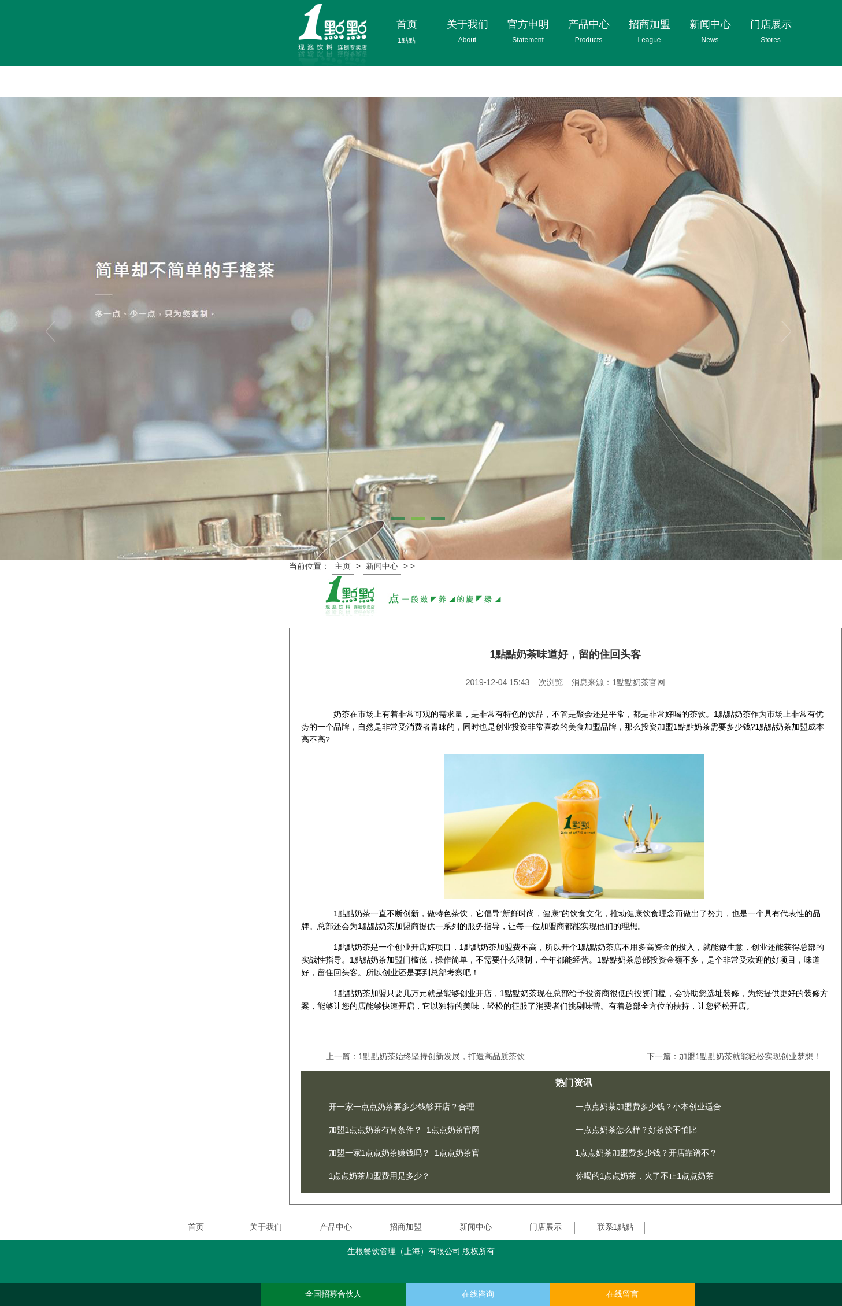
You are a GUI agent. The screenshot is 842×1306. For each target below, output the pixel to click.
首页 (196, 1226)
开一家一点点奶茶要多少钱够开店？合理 (401, 1106)
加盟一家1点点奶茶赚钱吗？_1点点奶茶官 (404, 1152)
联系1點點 (615, 1226)
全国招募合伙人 (333, 1294)
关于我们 (266, 1226)
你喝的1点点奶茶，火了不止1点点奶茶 (645, 1176)
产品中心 (336, 1226)
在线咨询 (478, 1294)
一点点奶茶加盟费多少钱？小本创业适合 (648, 1106)
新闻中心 (382, 566)
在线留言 (622, 1294)
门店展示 (545, 1226)
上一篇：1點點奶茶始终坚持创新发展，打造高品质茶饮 (425, 1056)
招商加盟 (406, 1226)
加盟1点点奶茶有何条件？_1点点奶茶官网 (404, 1129)
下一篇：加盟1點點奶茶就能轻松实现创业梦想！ (734, 1056)
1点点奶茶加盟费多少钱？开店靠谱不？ (647, 1152)
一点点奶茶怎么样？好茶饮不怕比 (636, 1129)
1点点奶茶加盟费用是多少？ (380, 1176)
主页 (343, 566)
